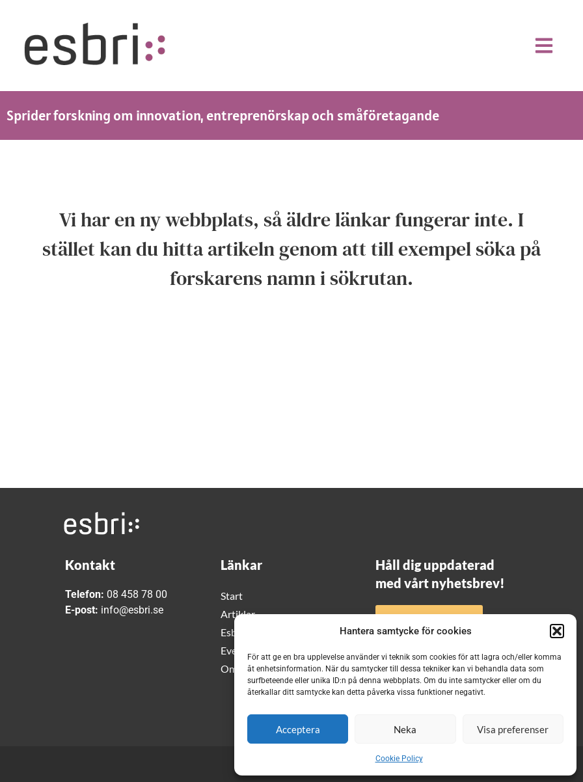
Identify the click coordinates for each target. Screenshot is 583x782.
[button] (556, 631)
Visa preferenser (513, 729)
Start (232, 595)
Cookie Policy (399, 758)
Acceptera (298, 729)
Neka (405, 729)
